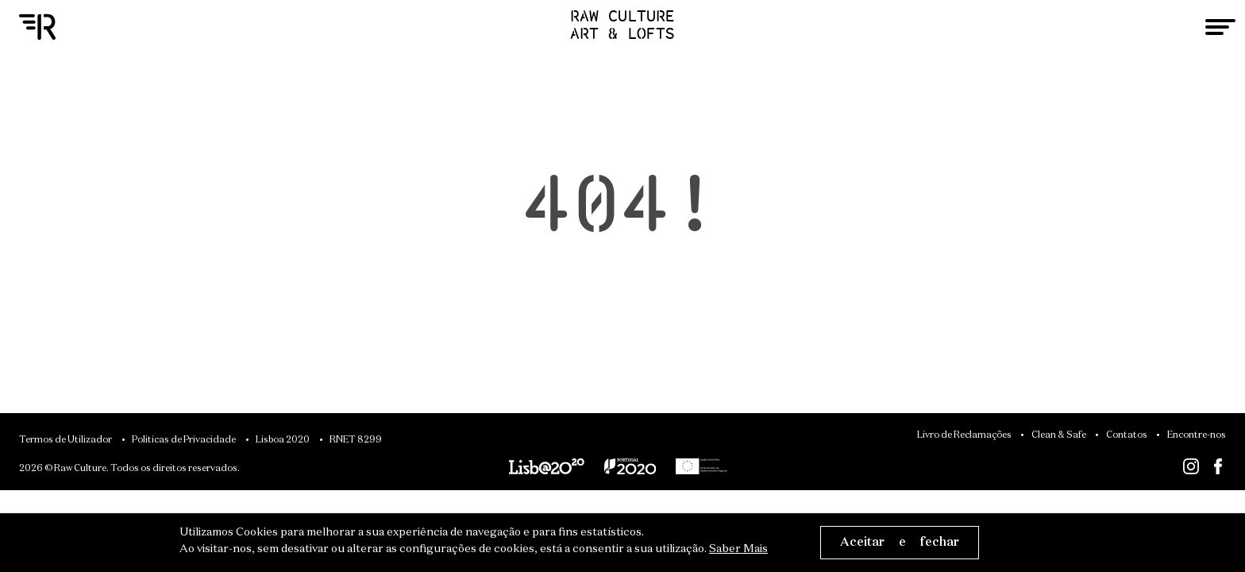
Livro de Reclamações (964, 435)
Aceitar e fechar (899, 542)
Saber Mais (738, 549)
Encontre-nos (1196, 435)
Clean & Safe (1058, 435)
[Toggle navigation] (1220, 27)
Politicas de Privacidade (184, 440)
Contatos (1126, 435)
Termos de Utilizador (65, 440)
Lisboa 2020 (283, 440)
